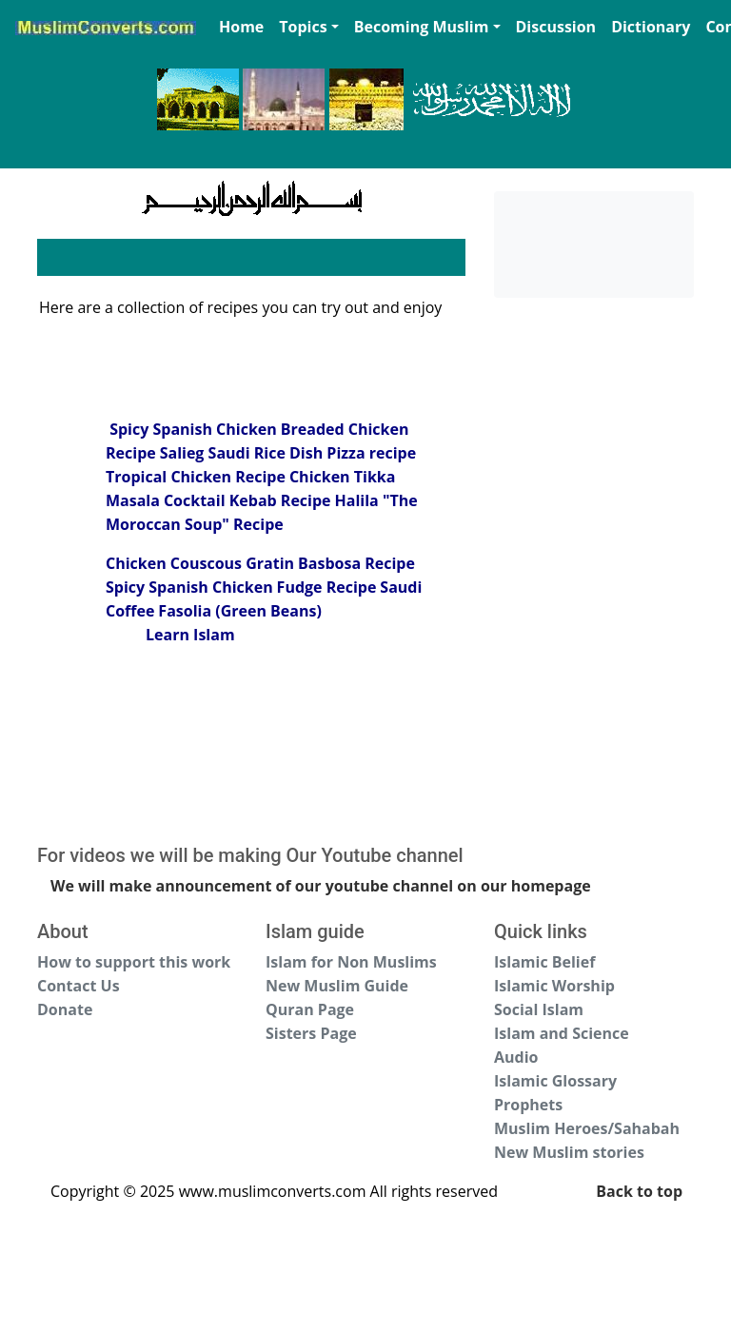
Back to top (639, 1191)
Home (241, 26)
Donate (64, 1009)
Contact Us (78, 985)
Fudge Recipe (327, 587)
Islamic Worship (554, 985)
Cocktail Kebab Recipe (247, 500)
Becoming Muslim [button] (421, 26)
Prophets (528, 1104)
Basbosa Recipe (356, 563)
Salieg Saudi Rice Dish (243, 452)
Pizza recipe (371, 452)
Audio (516, 1057)
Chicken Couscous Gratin (200, 563)
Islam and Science (561, 1033)
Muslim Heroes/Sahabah (587, 1128)
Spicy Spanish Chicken (191, 429)
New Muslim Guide (337, 985)
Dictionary (650, 26)
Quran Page (310, 1009)
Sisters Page (311, 1033)
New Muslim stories (569, 1152)
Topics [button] (302, 26)
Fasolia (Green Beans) (240, 610)
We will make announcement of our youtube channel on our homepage (320, 885)
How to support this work (133, 961)
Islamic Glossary (555, 1080)
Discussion (556, 26)
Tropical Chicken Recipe (196, 476)
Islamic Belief (544, 961)
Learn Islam (190, 634)
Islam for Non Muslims (351, 961)
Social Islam (538, 1009)
